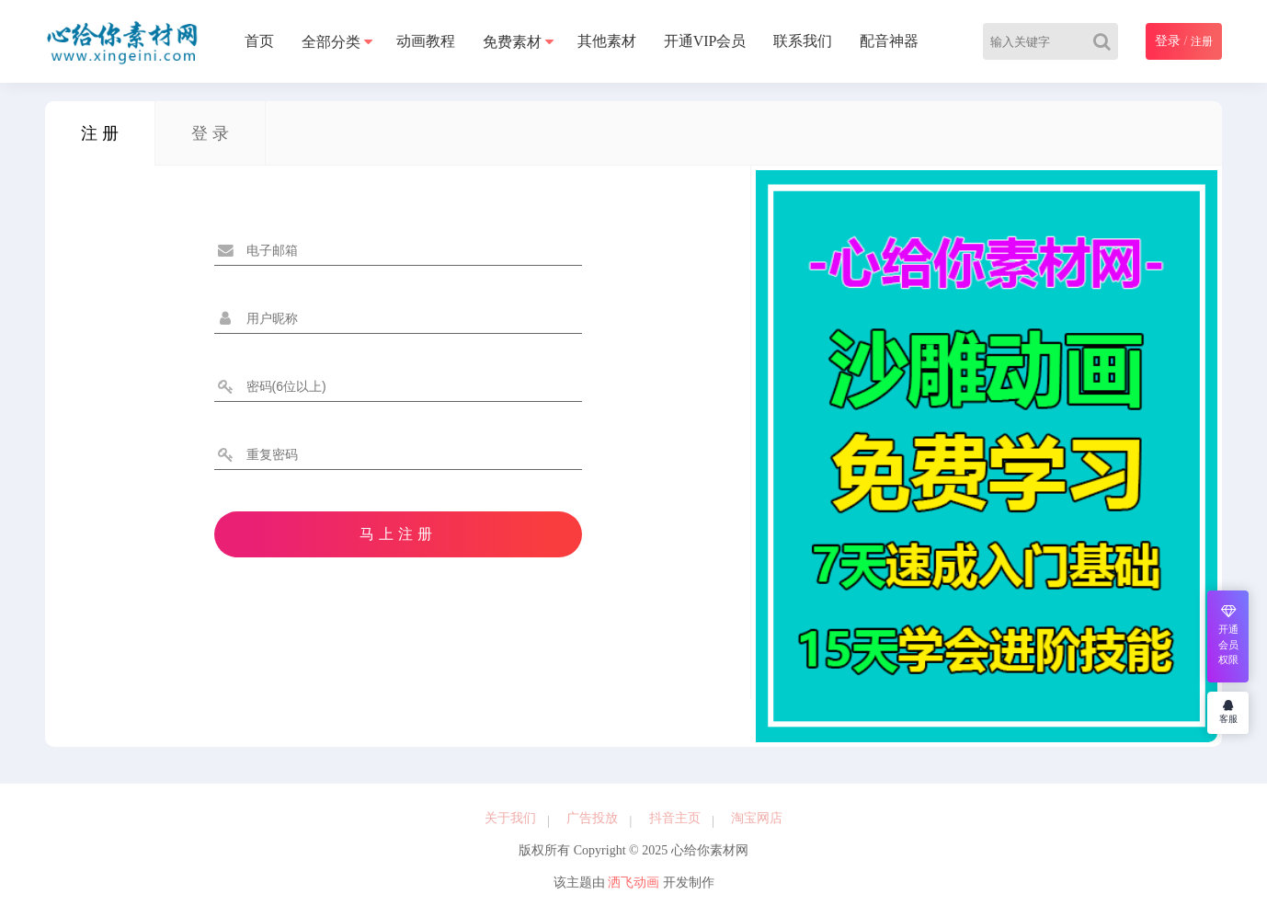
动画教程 (425, 41)
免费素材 (512, 42)
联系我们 (802, 41)
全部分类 (331, 42)
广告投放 (592, 818)
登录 (1168, 41)
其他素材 (606, 41)
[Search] (1105, 41)
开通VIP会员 (705, 41)
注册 (1202, 41)
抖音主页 (675, 818)
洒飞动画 (633, 882)
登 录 (210, 133)
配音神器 (889, 41)
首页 (259, 41)
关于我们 (510, 818)
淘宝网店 (756, 818)
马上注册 (398, 534)
